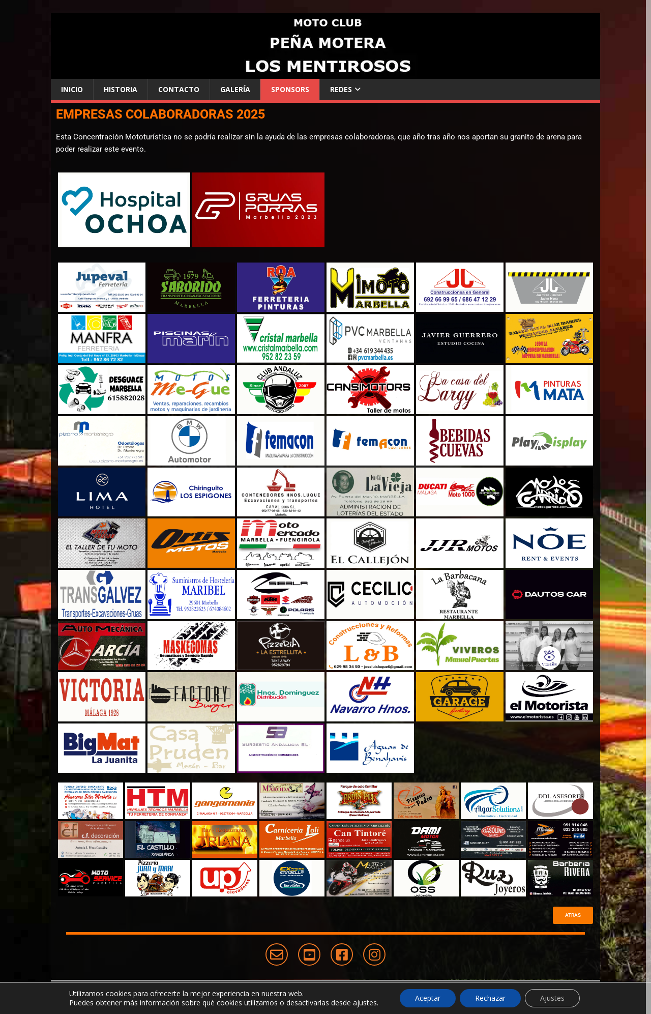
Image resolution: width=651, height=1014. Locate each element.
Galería (235, 89)
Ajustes (552, 998)
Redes (341, 89)
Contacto (178, 89)
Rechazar (490, 998)
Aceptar (427, 998)
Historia (120, 89)
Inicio (72, 89)
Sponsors (290, 89)
